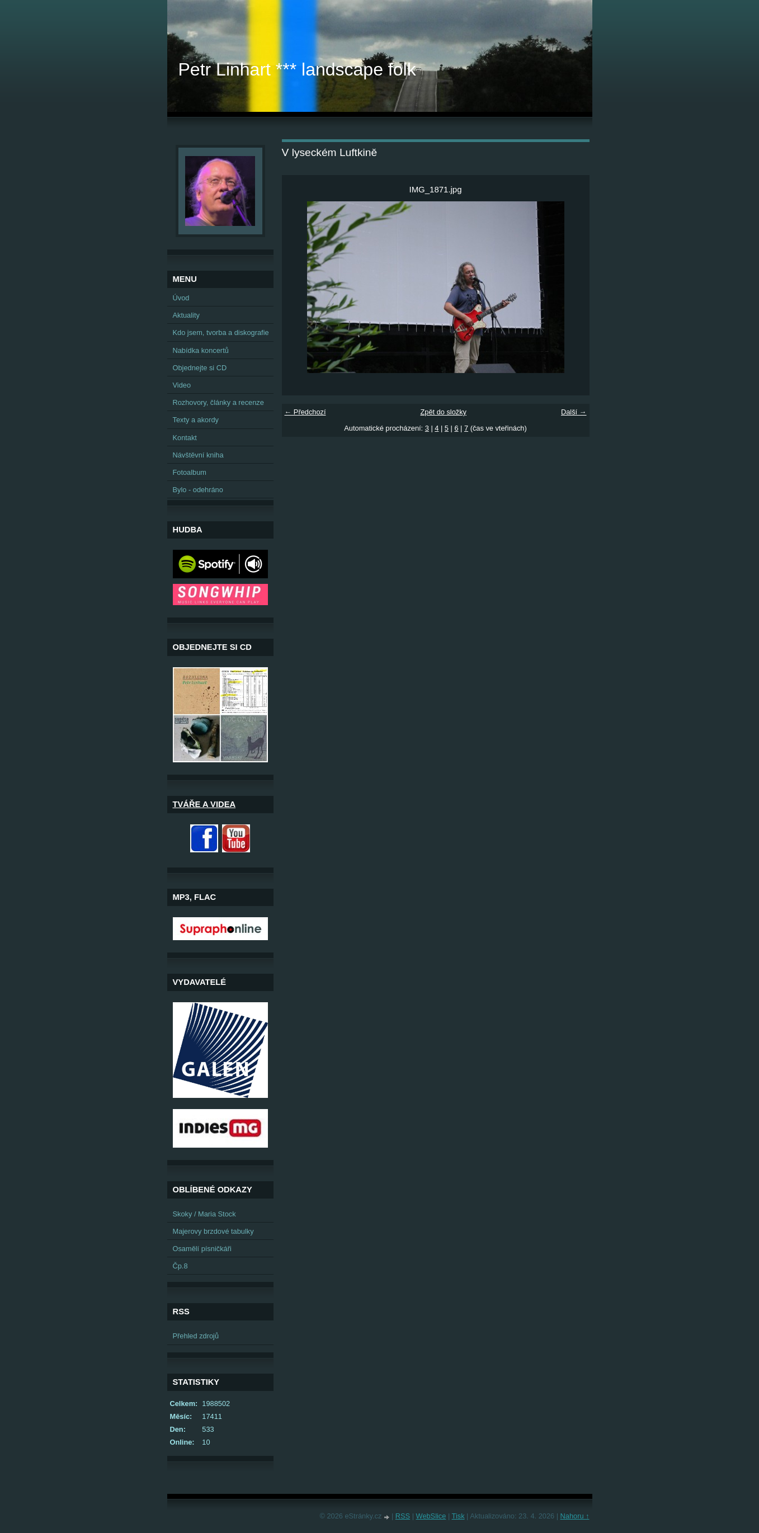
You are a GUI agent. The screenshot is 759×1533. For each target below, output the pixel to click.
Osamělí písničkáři (202, 1248)
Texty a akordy (196, 420)
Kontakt (185, 437)
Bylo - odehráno (198, 489)
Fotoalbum (189, 472)
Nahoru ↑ (575, 1516)
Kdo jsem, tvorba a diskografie (221, 332)
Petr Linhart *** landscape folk (297, 69)
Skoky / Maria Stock (204, 1214)
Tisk (458, 1516)
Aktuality (186, 315)
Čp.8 (180, 1266)
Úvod (181, 298)
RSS (402, 1516)
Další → (574, 412)
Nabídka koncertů (201, 350)
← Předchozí (305, 412)
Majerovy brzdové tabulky (213, 1231)
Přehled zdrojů (196, 1336)
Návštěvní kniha (198, 455)
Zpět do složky (443, 412)
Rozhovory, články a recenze (218, 402)
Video (182, 385)
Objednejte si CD (200, 368)
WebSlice (431, 1516)
